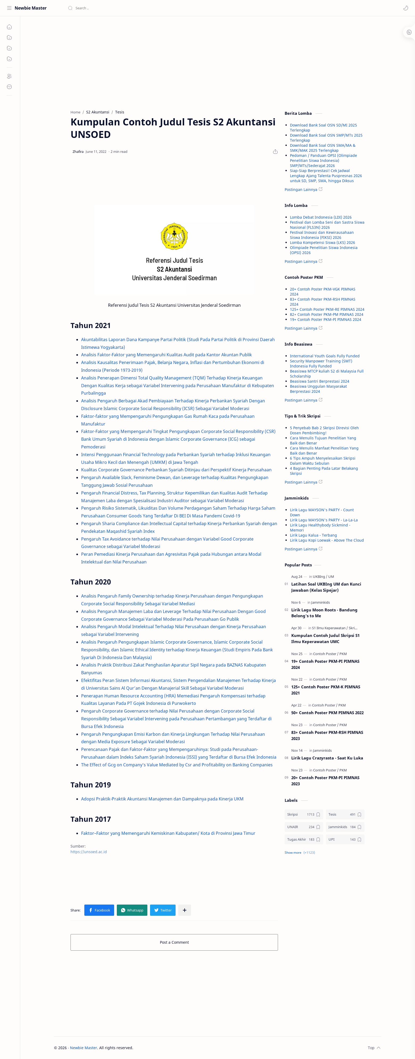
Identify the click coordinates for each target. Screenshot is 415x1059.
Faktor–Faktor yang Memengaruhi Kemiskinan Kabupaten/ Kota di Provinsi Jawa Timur (168, 833)
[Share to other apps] (184, 910)
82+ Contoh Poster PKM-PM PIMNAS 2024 (326, 314)
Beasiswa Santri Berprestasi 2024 (319, 381)
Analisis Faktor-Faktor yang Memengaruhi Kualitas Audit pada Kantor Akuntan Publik (166, 355)
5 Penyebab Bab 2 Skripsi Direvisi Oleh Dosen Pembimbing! (324, 430)
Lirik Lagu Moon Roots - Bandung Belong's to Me (324, 613)
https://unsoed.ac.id (88, 851)
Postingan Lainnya (301, 189)
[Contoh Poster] (326, 653)
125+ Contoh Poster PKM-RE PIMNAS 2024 (327, 309)
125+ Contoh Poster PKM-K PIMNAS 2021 (325, 690)
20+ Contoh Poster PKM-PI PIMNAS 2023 (325, 780)
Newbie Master (31, 8)
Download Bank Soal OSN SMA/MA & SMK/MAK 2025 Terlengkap (322, 148)
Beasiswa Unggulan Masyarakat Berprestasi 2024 (318, 389)
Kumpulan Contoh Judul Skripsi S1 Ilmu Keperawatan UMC (325, 638)
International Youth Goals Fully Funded (325, 355)
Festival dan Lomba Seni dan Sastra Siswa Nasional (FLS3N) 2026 (327, 225)
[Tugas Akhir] (304, 839)
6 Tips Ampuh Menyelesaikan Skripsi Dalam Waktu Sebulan (322, 461)
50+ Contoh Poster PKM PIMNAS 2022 (327, 712)
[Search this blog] (110, 8)
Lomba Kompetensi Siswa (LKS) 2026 (322, 242)
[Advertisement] (174, 61)
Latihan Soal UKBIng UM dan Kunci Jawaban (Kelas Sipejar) (326, 587)
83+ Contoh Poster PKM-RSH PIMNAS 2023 (327, 735)
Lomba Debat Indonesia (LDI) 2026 (321, 217)
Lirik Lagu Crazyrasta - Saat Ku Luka (327, 757)
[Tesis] (345, 814)
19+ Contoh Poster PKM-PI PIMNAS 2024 (325, 319)
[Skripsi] (354, 627)
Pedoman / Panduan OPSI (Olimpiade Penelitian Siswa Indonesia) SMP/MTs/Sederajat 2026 (323, 160)
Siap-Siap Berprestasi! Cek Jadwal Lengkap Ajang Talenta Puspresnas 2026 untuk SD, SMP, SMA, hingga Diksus (326, 175)
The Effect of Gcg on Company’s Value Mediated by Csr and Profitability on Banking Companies (177, 765)
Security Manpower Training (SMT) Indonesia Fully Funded (321, 363)
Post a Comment (174, 942)
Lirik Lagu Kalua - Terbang (313, 535)
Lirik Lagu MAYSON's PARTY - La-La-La (324, 519)
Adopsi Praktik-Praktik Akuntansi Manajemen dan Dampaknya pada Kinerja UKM (162, 799)
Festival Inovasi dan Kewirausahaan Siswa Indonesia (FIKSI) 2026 (322, 235)
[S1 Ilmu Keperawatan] (330, 627)
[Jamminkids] (320, 602)
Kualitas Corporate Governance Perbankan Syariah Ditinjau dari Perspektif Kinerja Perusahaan (176, 470)
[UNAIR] (304, 827)
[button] (406, 8)
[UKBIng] (320, 576)
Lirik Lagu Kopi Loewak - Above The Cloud (327, 540)
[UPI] (345, 839)
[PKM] (343, 653)
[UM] (331, 576)
